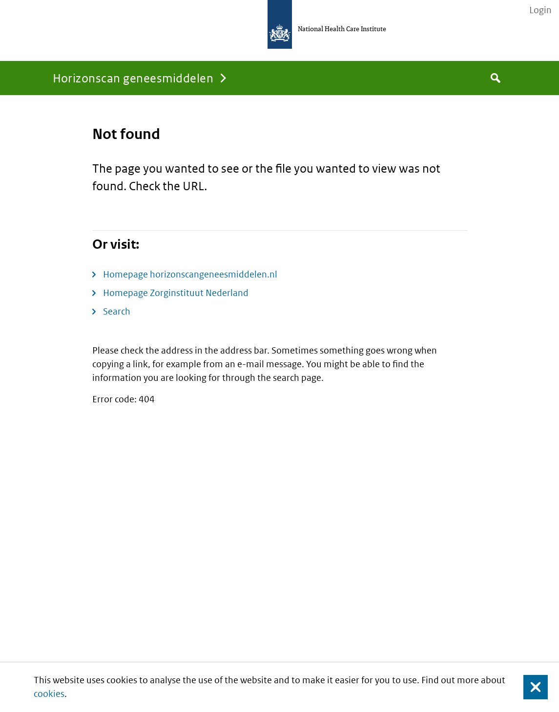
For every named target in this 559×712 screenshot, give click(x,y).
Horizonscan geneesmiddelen (133, 78)
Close (529, 687)
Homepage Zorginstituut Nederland (175, 292)
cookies (49, 693)
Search (116, 311)
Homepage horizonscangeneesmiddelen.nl (190, 274)
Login (540, 10)
